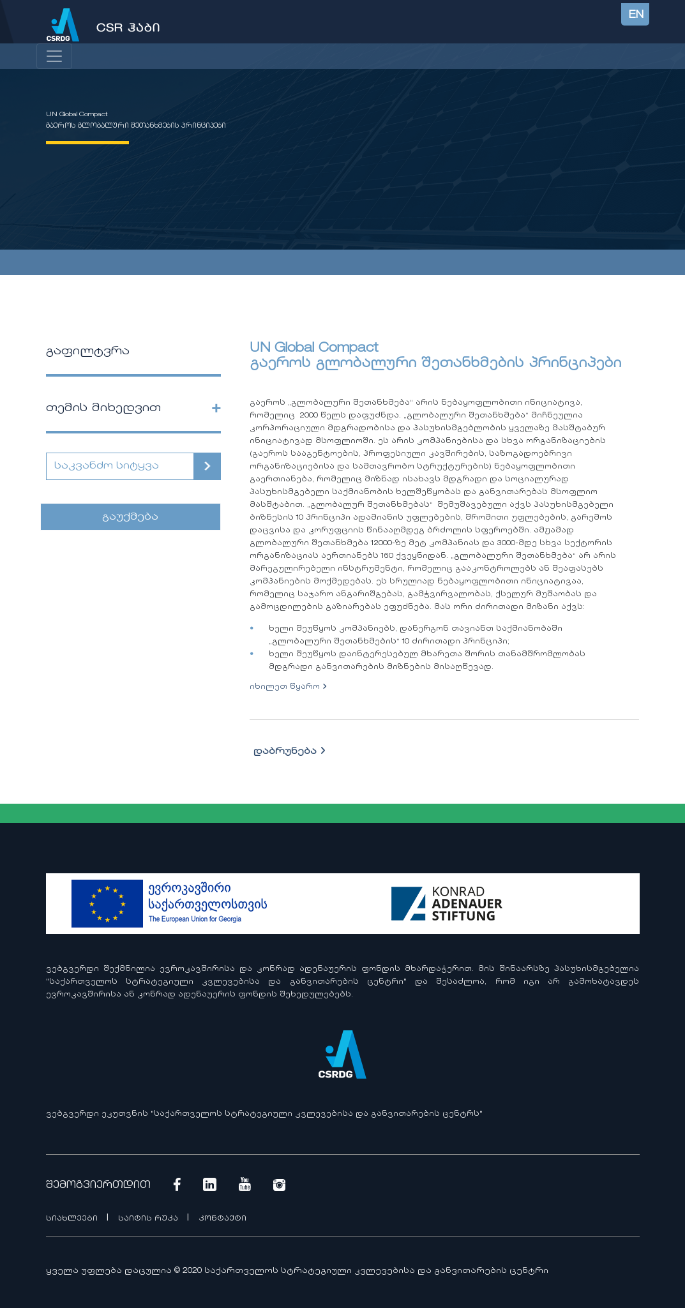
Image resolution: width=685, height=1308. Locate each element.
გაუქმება (130, 517)
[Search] (120, 466)
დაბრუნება (289, 752)
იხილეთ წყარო (288, 687)
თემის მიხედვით (103, 408)
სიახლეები (73, 1218)
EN (636, 15)
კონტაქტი (222, 1218)
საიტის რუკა (149, 1218)
